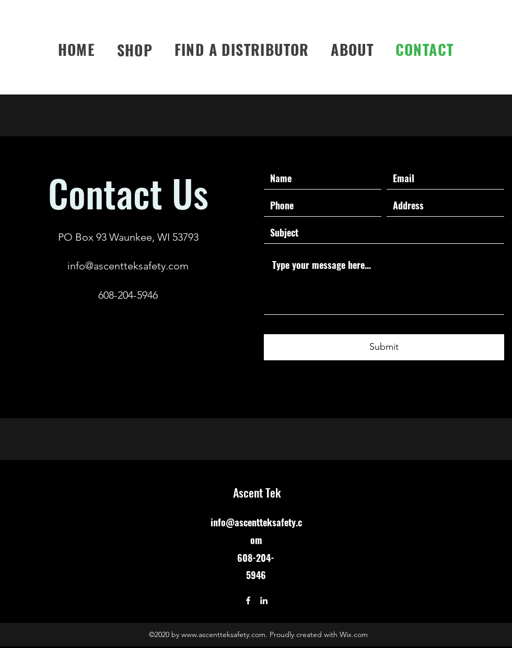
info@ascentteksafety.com (128, 266)
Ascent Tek (257, 492)
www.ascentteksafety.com (223, 634)
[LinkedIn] (264, 600)
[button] (134, 49)
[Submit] (384, 347)
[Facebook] (248, 600)
